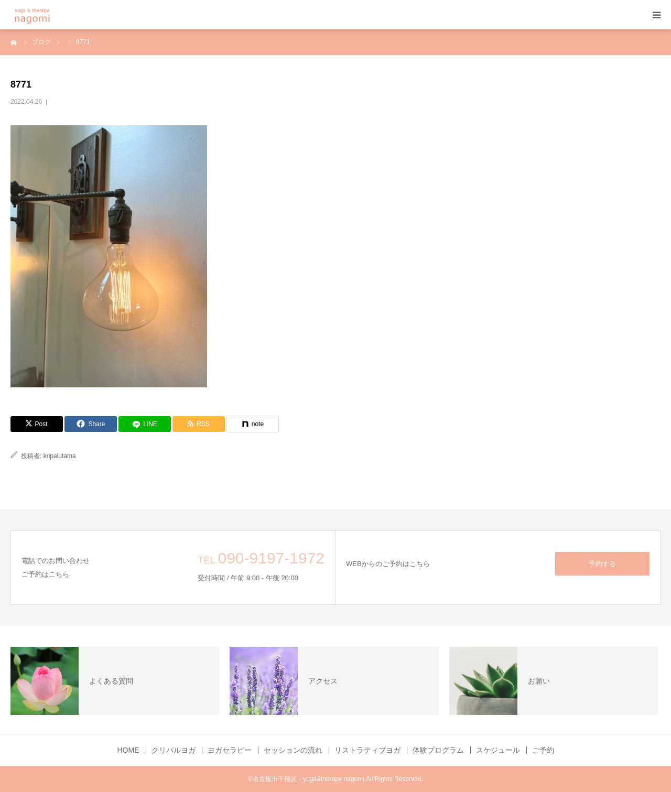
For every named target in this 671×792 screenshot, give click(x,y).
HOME (128, 750)
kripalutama (60, 456)
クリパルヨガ (173, 750)
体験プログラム (438, 750)
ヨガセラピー (230, 750)
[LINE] (144, 424)
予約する (602, 564)
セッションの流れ (293, 750)
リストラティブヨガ (367, 750)
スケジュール (498, 750)
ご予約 (543, 750)
